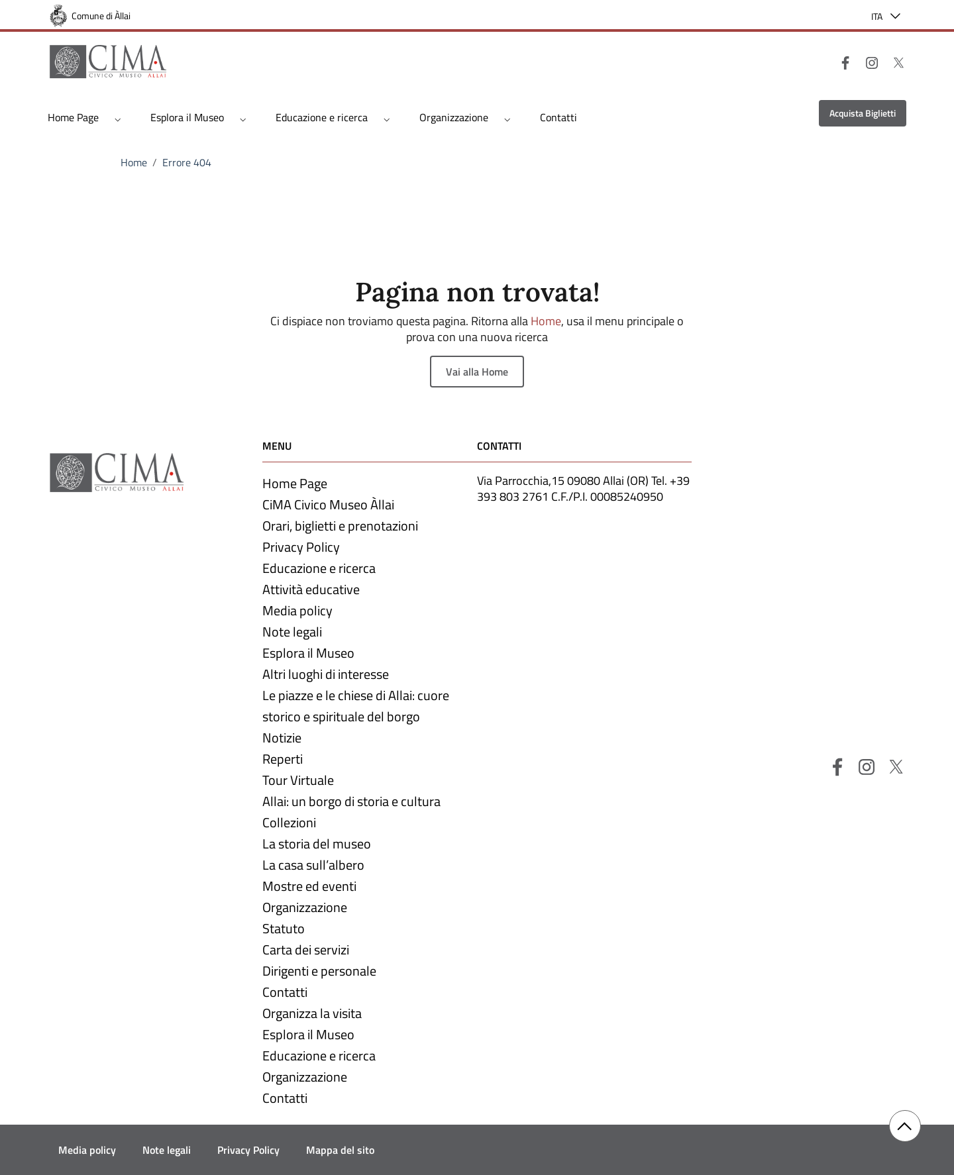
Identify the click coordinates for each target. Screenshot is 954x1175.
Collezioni (289, 822)
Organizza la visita (312, 1013)
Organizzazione (453, 117)
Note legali (292, 631)
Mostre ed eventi (309, 886)
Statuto (283, 928)
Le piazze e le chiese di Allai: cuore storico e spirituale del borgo (355, 706)
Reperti (282, 758)
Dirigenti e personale (319, 970)
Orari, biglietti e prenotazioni (340, 525)
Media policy (297, 610)
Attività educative (311, 589)
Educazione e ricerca (322, 117)
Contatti (558, 117)
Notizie (281, 737)
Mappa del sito (340, 1150)
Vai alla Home (477, 372)
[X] (893, 61)
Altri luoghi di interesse (325, 674)
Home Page (73, 117)
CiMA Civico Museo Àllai (328, 504)
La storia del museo (316, 843)
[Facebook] (840, 61)
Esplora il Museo (187, 117)
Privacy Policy (301, 546)
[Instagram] (866, 61)
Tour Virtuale (298, 780)
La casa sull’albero (313, 864)
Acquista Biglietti (862, 113)
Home (134, 162)
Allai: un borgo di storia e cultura (351, 801)
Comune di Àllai (101, 16)
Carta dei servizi (305, 949)
